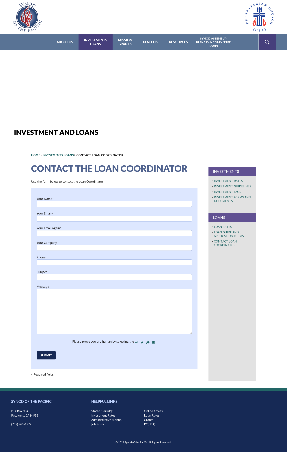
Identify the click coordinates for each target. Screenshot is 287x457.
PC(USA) (149, 424)
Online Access (153, 411)
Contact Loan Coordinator (225, 243)
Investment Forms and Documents (232, 199)
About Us (65, 42)
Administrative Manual (106, 420)
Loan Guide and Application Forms (229, 234)
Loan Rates (223, 227)
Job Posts (97, 424)
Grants (148, 420)
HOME (35, 155)
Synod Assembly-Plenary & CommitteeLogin (213, 42)
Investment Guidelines (232, 186)
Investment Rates (228, 181)
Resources (178, 42)
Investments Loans (58, 155)
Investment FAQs (227, 192)
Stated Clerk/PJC (102, 411)
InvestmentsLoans (95, 42)
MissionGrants (125, 42)
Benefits (150, 42)
